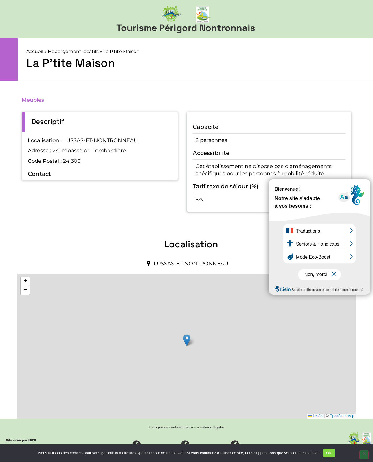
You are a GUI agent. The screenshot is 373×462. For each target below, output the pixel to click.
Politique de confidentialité (170, 427)
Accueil (34, 51)
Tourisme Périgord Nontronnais (185, 28)
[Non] (364, 454)
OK (329, 453)
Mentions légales (210, 427)
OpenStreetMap (342, 416)
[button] (186, 340)
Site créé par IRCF (21, 440)
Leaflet (315, 416)
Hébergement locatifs (73, 51)
